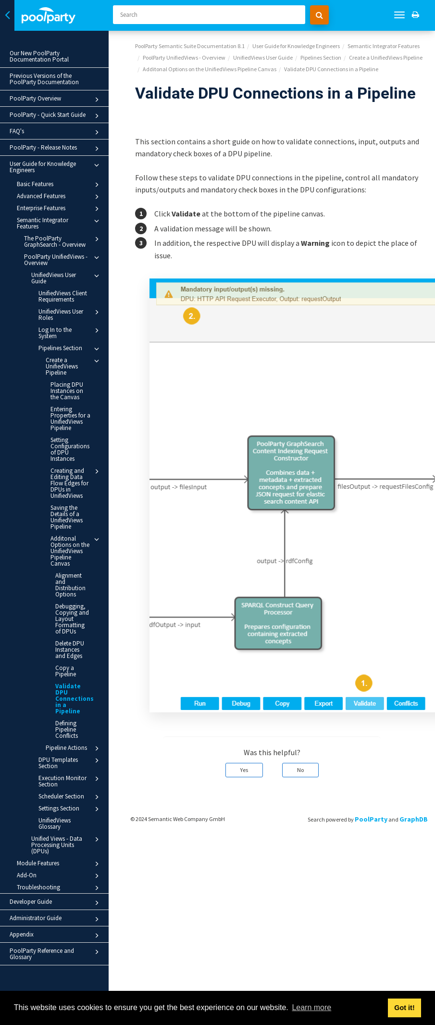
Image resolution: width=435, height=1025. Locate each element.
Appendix (56, 935)
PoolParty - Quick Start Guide (56, 116)
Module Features (59, 864)
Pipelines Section (70, 348)
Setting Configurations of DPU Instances (69, 449)
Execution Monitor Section (70, 780)
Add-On (59, 876)
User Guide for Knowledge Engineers (56, 167)
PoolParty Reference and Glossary (56, 954)
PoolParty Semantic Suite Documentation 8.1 (190, 46)
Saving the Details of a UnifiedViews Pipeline (66, 517)
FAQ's (56, 132)
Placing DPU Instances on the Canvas (66, 390)
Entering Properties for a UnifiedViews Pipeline (70, 418)
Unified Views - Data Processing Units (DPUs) (66, 844)
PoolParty (371, 819)
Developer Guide (56, 903)
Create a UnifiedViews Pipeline (74, 366)
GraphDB (413, 819)
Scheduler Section (70, 797)
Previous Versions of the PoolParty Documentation (44, 79)
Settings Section (70, 809)
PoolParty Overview (56, 99)
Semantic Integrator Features (59, 222)
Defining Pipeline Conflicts (66, 729)
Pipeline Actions (74, 748)
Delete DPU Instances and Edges (69, 649)
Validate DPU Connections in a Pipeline (74, 698)
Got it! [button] (404, 1008)
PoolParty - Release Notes (56, 148)
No (300, 769)
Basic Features (59, 184)
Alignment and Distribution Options (70, 584)
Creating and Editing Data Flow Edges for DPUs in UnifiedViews (76, 483)
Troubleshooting (59, 888)
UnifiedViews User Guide (66, 277)
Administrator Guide (56, 919)
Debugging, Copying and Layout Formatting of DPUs (72, 618)
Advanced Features (59, 196)
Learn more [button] (311, 1007)
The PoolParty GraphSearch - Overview (63, 241)
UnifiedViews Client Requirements (62, 296)
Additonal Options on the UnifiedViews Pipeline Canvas (76, 551)
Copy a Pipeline (65, 671)
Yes (244, 769)
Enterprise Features (59, 208)
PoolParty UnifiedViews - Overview (63, 259)
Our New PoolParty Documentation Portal (39, 56)
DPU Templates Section (70, 762)
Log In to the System (70, 332)
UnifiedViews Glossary (54, 823)
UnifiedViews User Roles (70, 314)
